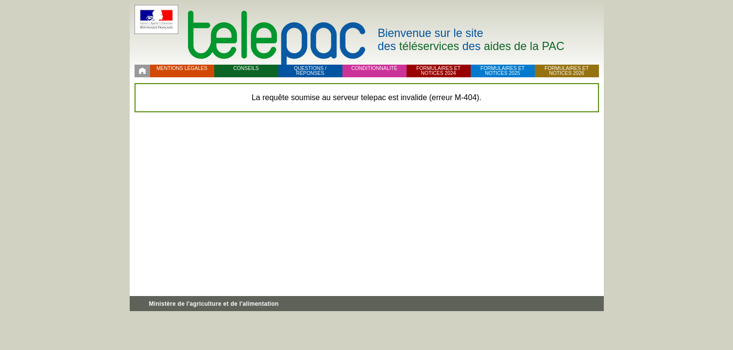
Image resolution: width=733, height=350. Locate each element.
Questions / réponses (310, 71)
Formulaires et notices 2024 (438, 71)
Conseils (246, 68)
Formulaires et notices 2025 (502, 71)
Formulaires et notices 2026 (567, 71)
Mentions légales (181, 68)
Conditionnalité (374, 68)
